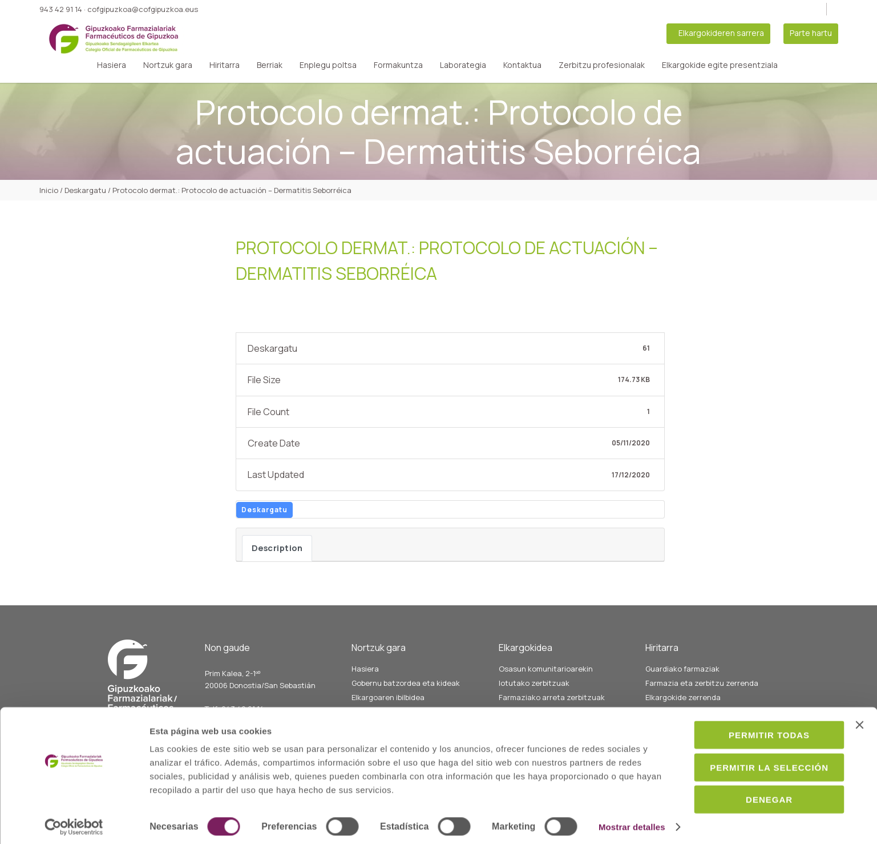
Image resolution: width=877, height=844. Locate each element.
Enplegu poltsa (328, 65)
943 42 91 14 (60, 9)
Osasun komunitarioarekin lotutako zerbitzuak (546, 676)
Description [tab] (277, 547)
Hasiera (111, 65)
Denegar (752, 777)
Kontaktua (522, 65)
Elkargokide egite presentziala (720, 65)
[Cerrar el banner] (859, 702)
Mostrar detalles (182, 821)
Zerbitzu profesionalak (602, 65)
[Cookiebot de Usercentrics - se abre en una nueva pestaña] (74, 821)
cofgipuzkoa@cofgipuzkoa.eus (142, 9)
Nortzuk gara (167, 65)
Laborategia (463, 65)
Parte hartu (811, 32)
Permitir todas (752, 712)
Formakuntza (398, 65)
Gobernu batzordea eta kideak (405, 683)
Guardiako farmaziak (682, 669)
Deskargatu (264, 510)
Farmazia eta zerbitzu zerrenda (701, 683)
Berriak (269, 65)
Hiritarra (224, 65)
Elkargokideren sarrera (721, 32)
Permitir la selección (752, 745)
